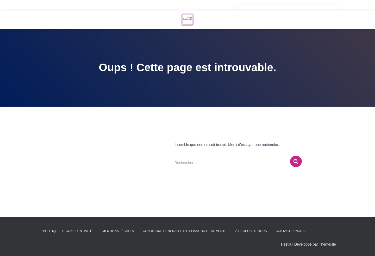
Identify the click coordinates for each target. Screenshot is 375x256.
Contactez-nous (290, 231)
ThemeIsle (327, 244)
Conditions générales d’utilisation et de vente (185, 231)
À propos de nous (251, 231)
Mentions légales (118, 231)
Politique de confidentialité (68, 231)
